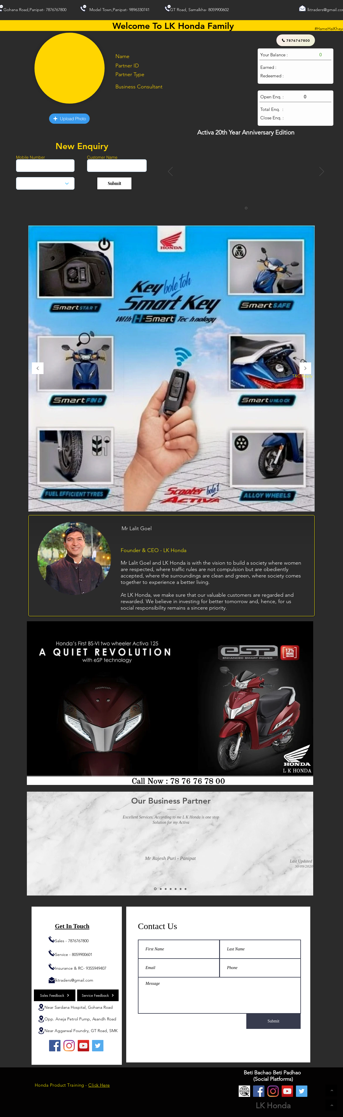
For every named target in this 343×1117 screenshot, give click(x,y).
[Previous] (170, 172)
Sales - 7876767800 (72, 940)
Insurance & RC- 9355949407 (80, 968)
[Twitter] (97, 1045)
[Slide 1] (246, 208)
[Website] (244, 1091)
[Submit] (114, 183)
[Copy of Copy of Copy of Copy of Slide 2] (180, 889)
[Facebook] (54, 1045)
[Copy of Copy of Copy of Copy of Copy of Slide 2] (185, 889)
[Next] (321, 172)
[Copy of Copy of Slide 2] (166, 889)
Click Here (99, 1085)
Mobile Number (30, 157)
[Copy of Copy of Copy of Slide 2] (175, 889)
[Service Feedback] (98, 995)
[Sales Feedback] (54, 995)
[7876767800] (295, 40)
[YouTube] (83, 1045)
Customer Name (102, 157)
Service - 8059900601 (73, 954)
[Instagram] (69, 1045)
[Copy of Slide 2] (161, 889)
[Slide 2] (155, 889)
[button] (69, 119)
